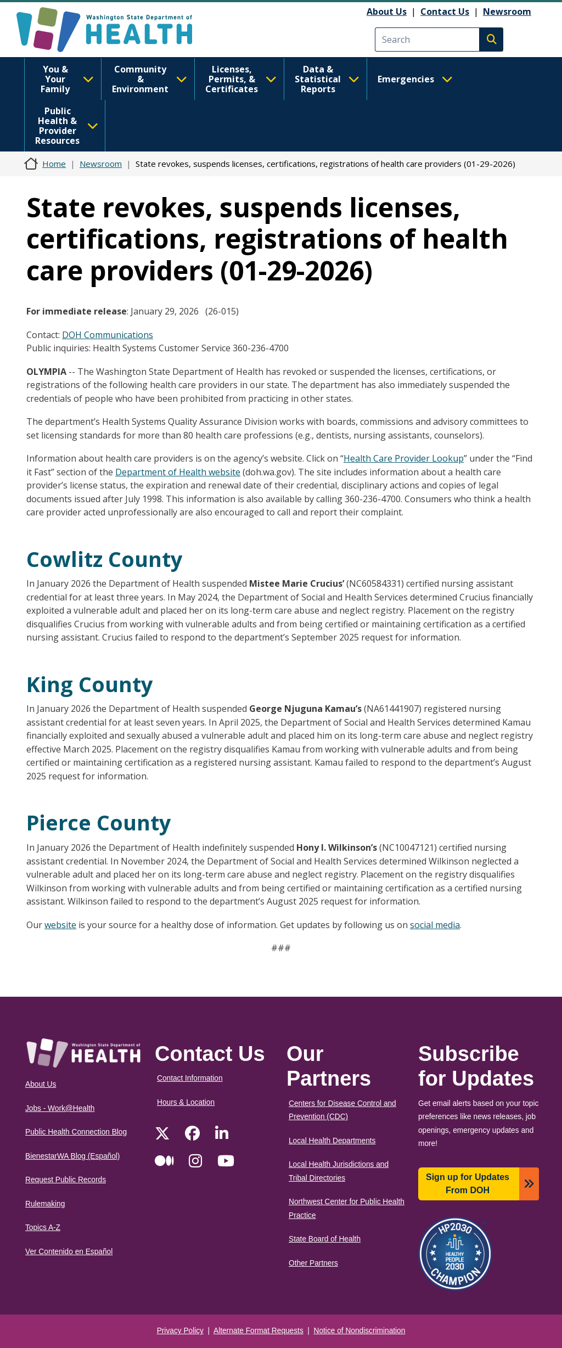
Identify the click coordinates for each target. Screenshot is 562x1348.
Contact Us (444, 11)
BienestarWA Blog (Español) (72, 1156)
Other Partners (313, 1263)
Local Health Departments (332, 1141)
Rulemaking (45, 1204)
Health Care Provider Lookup (404, 458)
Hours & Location (186, 1102)
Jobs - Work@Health (59, 1108)
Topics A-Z (42, 1227)
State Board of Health (325, 1239)
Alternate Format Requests (258, 1331)
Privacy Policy (180, 1331)
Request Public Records (65, 1180)
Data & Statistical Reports (327, 79)
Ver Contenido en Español (69, 1252)
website (60, 925)
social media (435, 925)
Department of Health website (177, 472)
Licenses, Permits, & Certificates (241, 79)
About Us (387, 11)
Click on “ (325, 458)
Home (54, 163)
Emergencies (415, 79)
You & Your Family (67, 79)
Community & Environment (149, 79)
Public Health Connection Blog (76, 1132)
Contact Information (190, 1078)
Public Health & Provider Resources (66, 126)
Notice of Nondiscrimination (360, 1331)
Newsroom (507, 11)
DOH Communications (107, 335)
